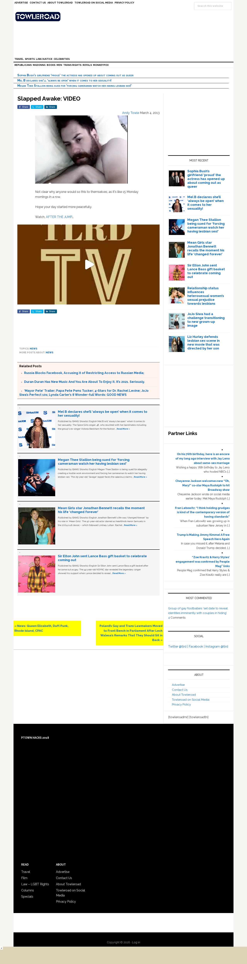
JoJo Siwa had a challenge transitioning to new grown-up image (206, 319)
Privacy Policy (181, 704)
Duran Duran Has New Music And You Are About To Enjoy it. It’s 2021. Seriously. (84, 382)
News (33, 348)
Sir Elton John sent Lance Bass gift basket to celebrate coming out (206, 271)
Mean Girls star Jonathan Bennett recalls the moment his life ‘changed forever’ (205, 248)
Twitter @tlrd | (178, 646)
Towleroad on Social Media (190, 699)
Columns (27, 890)
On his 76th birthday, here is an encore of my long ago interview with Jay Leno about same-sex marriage (202, 459)
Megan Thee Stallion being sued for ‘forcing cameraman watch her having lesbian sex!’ (74, 85)
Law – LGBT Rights (35, 884)
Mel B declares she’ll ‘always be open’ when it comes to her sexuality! (64, 80)
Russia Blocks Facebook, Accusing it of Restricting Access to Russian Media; (84, 373)
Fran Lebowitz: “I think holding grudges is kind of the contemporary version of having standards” (202, 512)
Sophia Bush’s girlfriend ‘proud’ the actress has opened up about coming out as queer (75, 75)
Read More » (123, 429)
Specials (27, 896)
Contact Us (179, 690)
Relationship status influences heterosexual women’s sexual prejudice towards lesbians (205, 295)
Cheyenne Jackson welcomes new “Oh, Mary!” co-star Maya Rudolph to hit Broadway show (202, 485)
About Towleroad (184, 694)
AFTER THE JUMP (59, 217)
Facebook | (197, 646)
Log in (136, 942)
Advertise (178, 685)
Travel (25, 872)
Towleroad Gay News (124, 16)
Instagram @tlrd (216, 646)
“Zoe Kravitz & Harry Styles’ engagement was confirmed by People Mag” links (203, 562)
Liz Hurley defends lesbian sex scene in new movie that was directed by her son (203, 342)
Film (24, 878)
